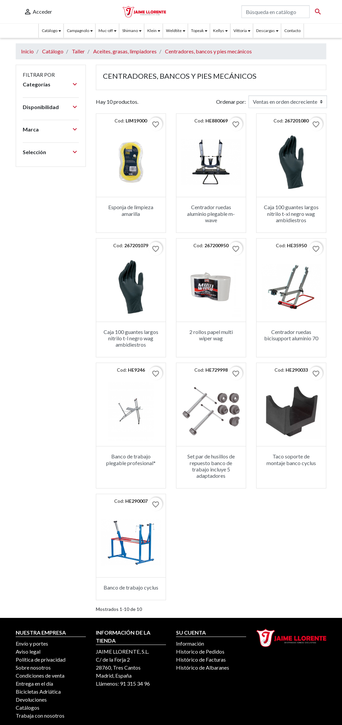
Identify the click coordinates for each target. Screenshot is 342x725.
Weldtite (174, 30)
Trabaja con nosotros (40, 715)
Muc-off (106, 30)
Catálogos (27, 707)
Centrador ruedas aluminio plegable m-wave (211, 213)
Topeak (197, 30)
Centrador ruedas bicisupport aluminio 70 (291, 335)
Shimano (130, 30)
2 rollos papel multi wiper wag (211, 335)
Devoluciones (31, 699)
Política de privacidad (40, 659)
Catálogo (49, 30)
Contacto (292, 30)
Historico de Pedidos (200, 651)
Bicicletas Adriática (38, 691)
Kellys (218, 30)
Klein (152, 30)
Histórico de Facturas (201, 659)
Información (190, 643)
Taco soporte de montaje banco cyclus (291, 459)
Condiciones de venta (40, 675)
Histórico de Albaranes (202, 667)
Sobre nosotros (33, 667)
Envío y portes (32, 643)
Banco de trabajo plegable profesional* (131, 459)
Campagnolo (78, 30)
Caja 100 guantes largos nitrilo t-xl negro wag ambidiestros (291, 213)
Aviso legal (28, 651)
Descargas (265, 30)
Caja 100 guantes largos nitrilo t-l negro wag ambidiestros (131, 338)
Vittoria (240, 30)
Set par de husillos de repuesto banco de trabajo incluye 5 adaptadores (211, 466)
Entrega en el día (34, 683)
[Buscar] (275, 11)
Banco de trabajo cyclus (131, 587)
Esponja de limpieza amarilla (130, 210)
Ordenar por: (231, 101)
